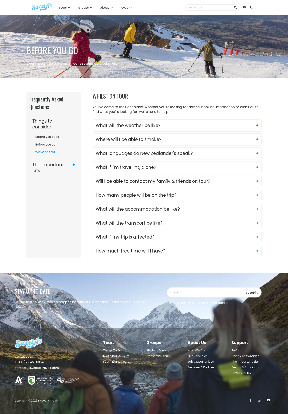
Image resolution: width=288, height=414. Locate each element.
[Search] (235, 7)
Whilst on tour (45, 152)
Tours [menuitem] (109, 343)
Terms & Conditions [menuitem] (245, 367)
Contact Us (23, 357)
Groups (83, 8)
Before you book (47, 137)
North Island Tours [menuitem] (116, 356)
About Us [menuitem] (197, 343)
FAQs (124, 8)
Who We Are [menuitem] (197, 350)
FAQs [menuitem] (235, 350)
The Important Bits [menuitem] (245, 361)
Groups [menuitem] (153, 343)
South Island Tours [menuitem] (116, 361)
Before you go (45, 144)
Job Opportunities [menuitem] (201, 361)
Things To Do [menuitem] (112, 350)
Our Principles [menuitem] (198, 356)
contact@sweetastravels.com (37, 368)
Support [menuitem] (239, 343)
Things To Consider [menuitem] (245, 356)
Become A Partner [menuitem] (201, 367)
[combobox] (209, 7)
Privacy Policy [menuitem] (241, 373)
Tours (63, 8)
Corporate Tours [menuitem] (158, 356)
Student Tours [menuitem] (156, 350)
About (104, 8)
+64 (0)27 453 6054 (29, 362)
